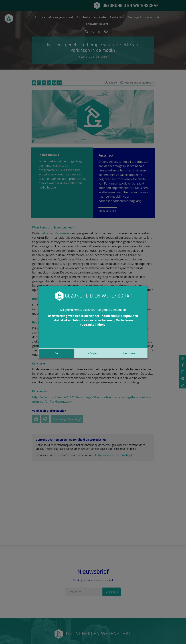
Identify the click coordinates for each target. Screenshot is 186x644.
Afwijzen (93, 353)
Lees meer (129, 353)
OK (56, 353)
